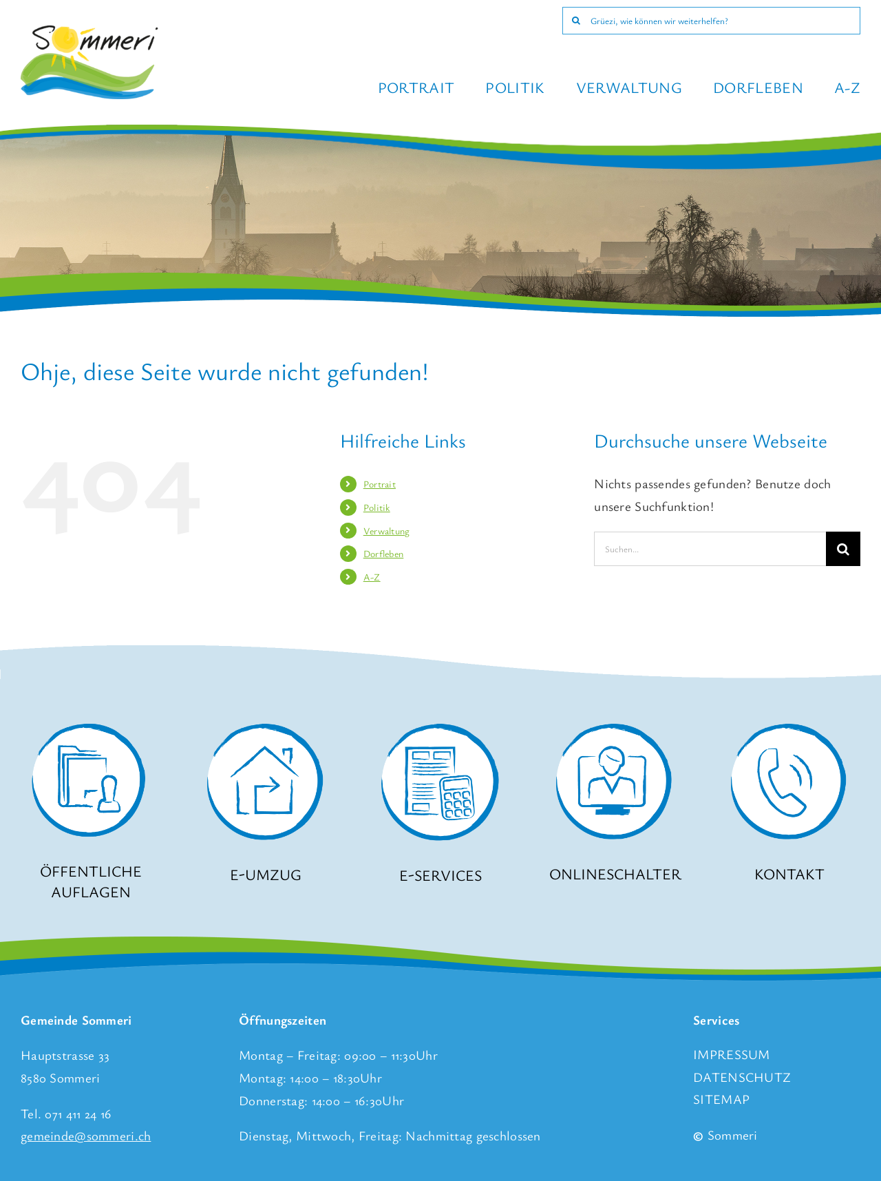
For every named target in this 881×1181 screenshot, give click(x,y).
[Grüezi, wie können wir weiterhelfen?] (711, 20)
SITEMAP (721, 1098)
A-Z (372, 576)
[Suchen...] (710, 549)
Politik (376, 507)
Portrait (379, 483)
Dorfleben (383, 553)
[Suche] (576, 20)
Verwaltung (386, 530)
